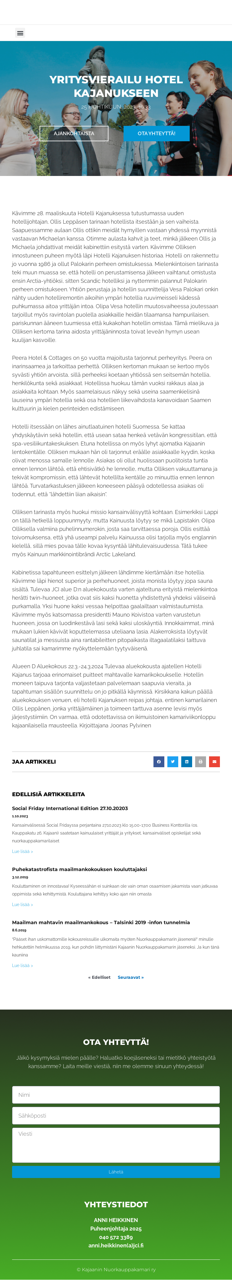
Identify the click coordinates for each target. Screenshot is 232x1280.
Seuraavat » (131, 977)
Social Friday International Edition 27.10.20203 (70, 809)
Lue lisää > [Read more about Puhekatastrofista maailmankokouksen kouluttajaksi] (22, 904)
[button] (20, 33)
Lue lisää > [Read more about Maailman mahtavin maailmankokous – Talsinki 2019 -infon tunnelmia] (22, 965)
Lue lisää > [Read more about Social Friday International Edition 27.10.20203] (22, 851)
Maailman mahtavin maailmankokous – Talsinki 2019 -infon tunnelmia (101, 923)
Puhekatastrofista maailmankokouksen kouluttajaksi (79, 870)
